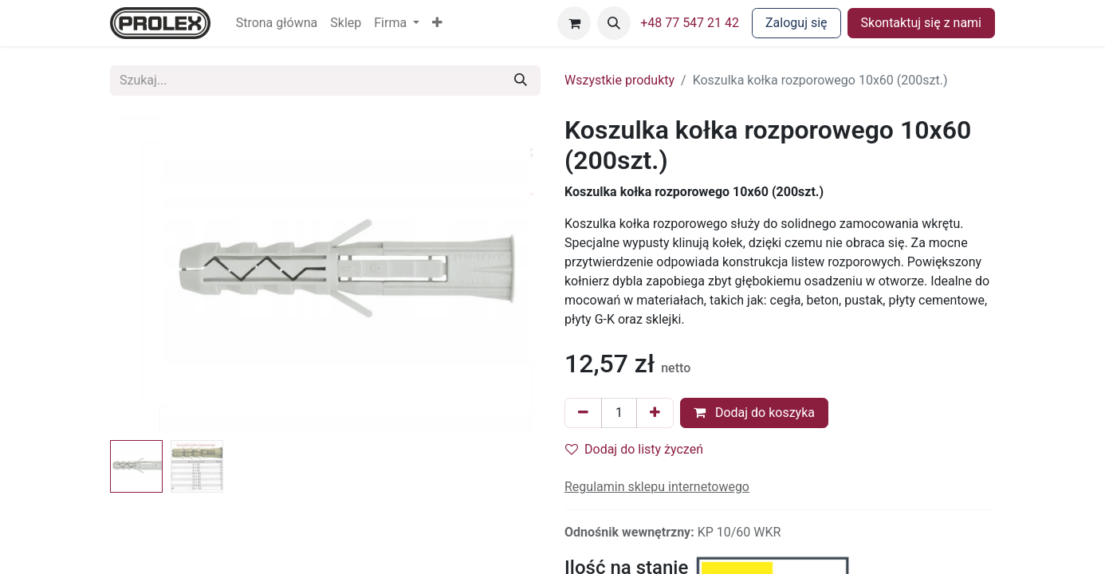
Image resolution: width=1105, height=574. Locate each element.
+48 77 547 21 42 (689, 22)
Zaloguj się (796, 22)
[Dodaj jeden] (655, 413)
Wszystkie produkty (619, 80)
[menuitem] (277, 23)
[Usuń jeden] (583, 413)
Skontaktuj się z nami (921, 22)
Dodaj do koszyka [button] (754, 412)
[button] (437, 23)
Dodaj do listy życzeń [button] (634, 449)
